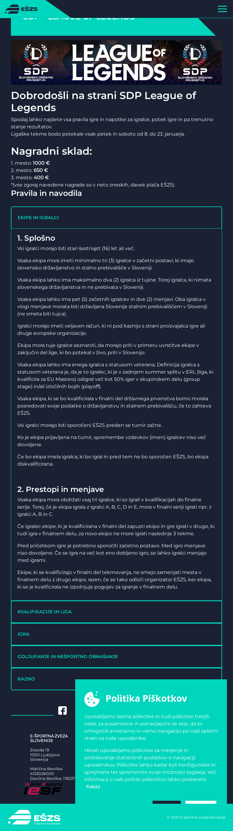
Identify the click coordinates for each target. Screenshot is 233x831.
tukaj (93, 787)
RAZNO (26, 679)
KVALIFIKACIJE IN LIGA (45, 612)
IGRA (23, 634)
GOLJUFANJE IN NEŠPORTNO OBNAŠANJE (68, 656)
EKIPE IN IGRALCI (38, 217)
